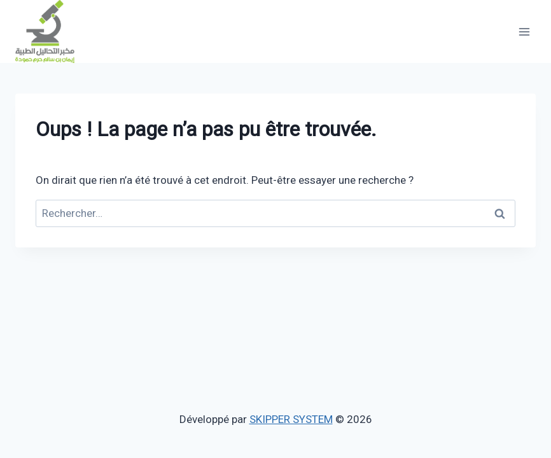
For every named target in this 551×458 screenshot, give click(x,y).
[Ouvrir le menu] (524, 31)
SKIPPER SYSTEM (291, 419)
